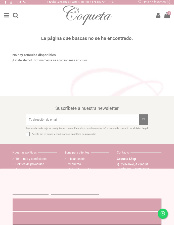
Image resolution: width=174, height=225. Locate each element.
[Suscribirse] (143, 119)
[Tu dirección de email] (82, 119)
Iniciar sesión (76, 159)
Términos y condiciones (31, 159)
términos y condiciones (56, 134)
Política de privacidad (30, 164)
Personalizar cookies (75, 192)
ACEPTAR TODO (87, 218)
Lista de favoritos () (154, 2)
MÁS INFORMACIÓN (31, 192)
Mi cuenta (74, 164)
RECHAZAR (87, 205)
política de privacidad (84, 134)
